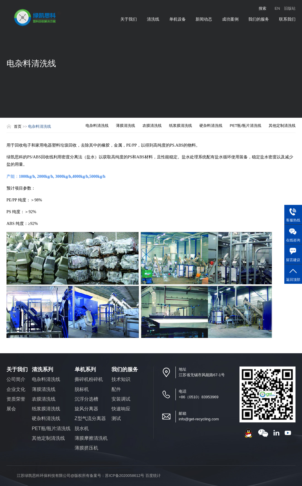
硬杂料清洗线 (210, 125)
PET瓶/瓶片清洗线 (245, 125)
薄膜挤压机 (86, 447)
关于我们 (128, 19)
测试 (116, 418)
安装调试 (120, 399)
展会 (11, 408)
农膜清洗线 (152, 125)
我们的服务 (258, 19)
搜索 (262, 8)
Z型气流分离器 (90, 418)
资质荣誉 (15, 399)
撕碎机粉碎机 (89, 379)
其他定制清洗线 (282, 125)
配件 (116, 389)
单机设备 (177, 19)
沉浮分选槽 (86, 399)
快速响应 (120, 408)
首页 (18, 126)
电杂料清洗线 (97, 125)
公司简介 (15, 379)
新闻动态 (204, 19)
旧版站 (290, 8)
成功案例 (230, 19)
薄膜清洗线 (125, 125)
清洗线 (153, 19)
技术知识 (120, 379)
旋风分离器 (86, 408)
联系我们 (287, 19)
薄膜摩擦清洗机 (91, 438)
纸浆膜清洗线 (180, 125)
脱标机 (82, 389)
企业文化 (15, 389)
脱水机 (82, 428)
